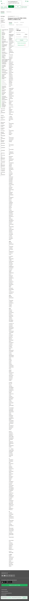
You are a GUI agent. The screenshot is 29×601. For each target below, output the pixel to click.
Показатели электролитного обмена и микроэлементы (4, 98)
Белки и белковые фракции (3, 33)
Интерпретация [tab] (11, 24)
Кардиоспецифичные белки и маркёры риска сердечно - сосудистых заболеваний (5, 61)
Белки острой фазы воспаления (4, 38)
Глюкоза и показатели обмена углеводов (4, 56)
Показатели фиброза (4, 90)
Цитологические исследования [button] (3, 174)
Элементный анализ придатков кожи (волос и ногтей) (4, 104)
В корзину (21, 40)
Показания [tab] (22, 22)
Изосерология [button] (3, 120)
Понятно (24, 597)
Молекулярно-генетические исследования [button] (3, 146)
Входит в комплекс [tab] (19, 24)
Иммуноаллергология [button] (3, 123)
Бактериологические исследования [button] (3, 22)
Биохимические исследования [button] (3, 27)
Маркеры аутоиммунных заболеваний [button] (3, 134)
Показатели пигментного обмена (4, 87)
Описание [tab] (10, 22)
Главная (2, 6)
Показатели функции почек (4, 93)
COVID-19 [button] (2, 18)
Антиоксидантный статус (5, 30)
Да (11, 6)
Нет (18, 6)
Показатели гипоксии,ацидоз (4, 72)
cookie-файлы (9, 597)
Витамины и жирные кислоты (3, 49)
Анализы (5, 6)
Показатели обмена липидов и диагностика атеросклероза (4, 82)
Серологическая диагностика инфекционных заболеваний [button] (3, 165)
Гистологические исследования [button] (3, 112)
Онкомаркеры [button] (3, 151)
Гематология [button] (3, 108)
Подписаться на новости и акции (14, 585)
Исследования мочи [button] (3, 129)
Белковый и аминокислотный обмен (5, 42)
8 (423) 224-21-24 (4, 573)
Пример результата (21, 45)
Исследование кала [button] (3, 126)
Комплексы (9, 11)
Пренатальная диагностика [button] (3, 154)
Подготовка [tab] (16, 22)
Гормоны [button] (2, 115)
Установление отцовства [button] (3, 170)
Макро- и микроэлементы (4, 70)
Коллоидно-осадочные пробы (4, 66)
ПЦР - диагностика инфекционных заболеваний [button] (3, 159)
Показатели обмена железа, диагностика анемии (4, 76)
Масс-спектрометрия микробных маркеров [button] (3, 139)
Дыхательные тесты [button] (3, 118)
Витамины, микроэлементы (4, 53)
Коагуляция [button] (3, 130)
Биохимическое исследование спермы (4, 45)
